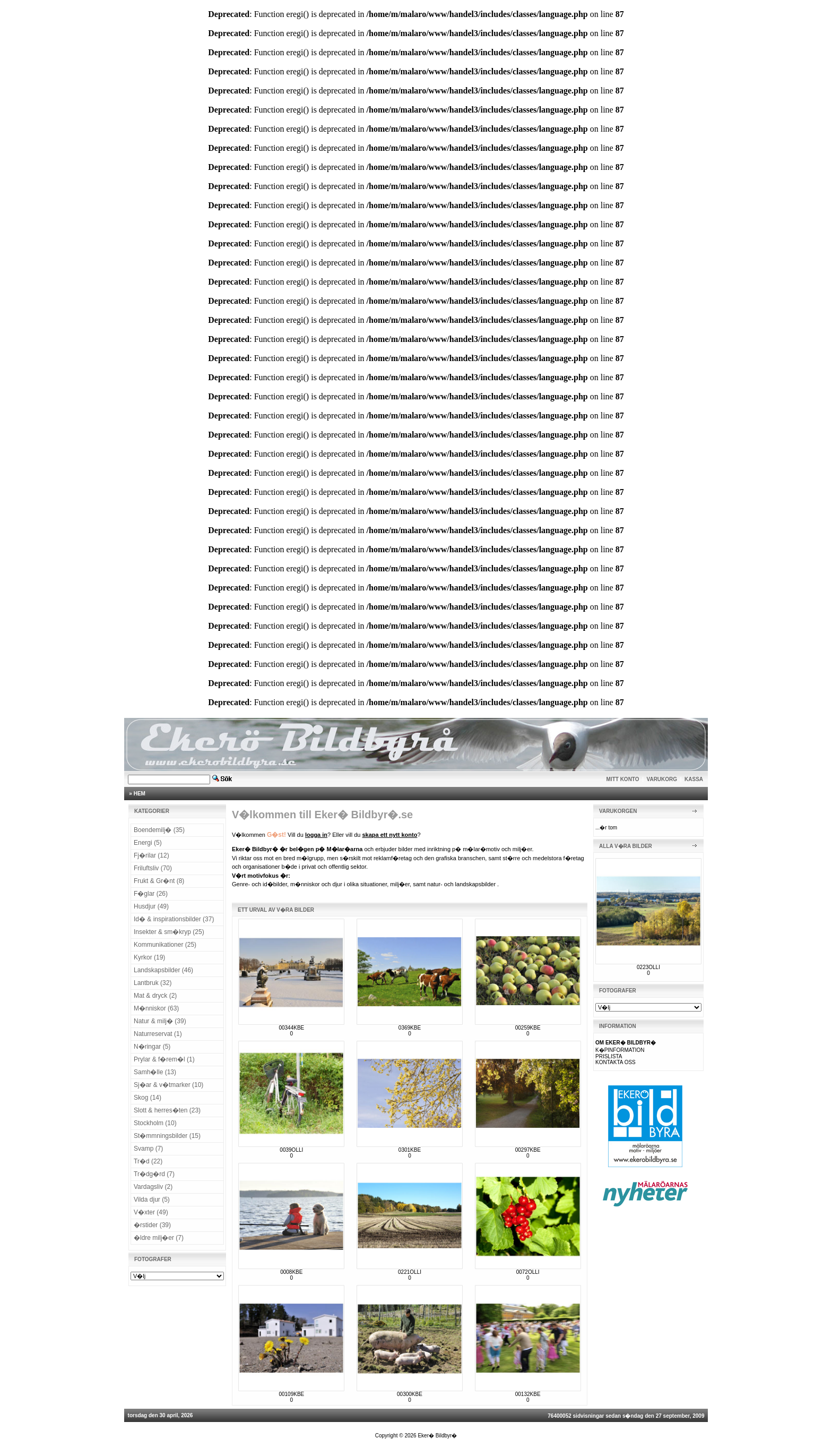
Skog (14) (147, 1097)
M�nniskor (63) (156, 1008)
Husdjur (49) (151, 906)
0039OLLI (291, 1150)
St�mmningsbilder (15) (167, 1136)
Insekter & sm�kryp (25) (169, 932)
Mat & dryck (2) (155, 995)
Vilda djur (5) (152, 1199)
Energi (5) (148, 842)
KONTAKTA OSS (615, 1062)
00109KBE (291, 1394)
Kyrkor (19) (149, 957)
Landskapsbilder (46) (163, 970)
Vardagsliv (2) (153, 1186)
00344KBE (291, 1028)
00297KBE (528, 1150)
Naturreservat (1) (158, 1034)
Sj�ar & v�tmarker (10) (168, 1085)
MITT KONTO (622, 779)
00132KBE (528, 1394)
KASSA (693, 779)
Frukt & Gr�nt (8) (159, 881)
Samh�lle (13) (155, 1072)
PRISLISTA (608, 1056)
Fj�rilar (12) (151, 855)
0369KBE (409, 1028)
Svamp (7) (148, 1148)
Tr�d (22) (148, 1161)
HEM (139, 793)
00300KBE (409, 1394)
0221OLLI (409, 1272)
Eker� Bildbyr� (437, 1435)
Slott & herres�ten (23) (167, 1110)
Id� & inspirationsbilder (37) (174, 919)
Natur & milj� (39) (160, 1021)
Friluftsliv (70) (153, 868)
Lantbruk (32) (152, 983)
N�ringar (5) (152, 1046)
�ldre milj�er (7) (159, 1237)
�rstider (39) (152, 1225)
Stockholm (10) (155, 1123)
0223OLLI (648, 967)
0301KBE (409, 1150)
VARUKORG (662, 779)
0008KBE (291, 1272)
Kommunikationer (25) (165, 944)
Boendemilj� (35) (159, 830)
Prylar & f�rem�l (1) (164, 1059)
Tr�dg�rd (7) (154, 1174)
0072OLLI (528, 1272)
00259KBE (528, 1028)
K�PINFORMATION (620, 1050)
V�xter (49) (151, 1212)
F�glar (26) (151, 893)
